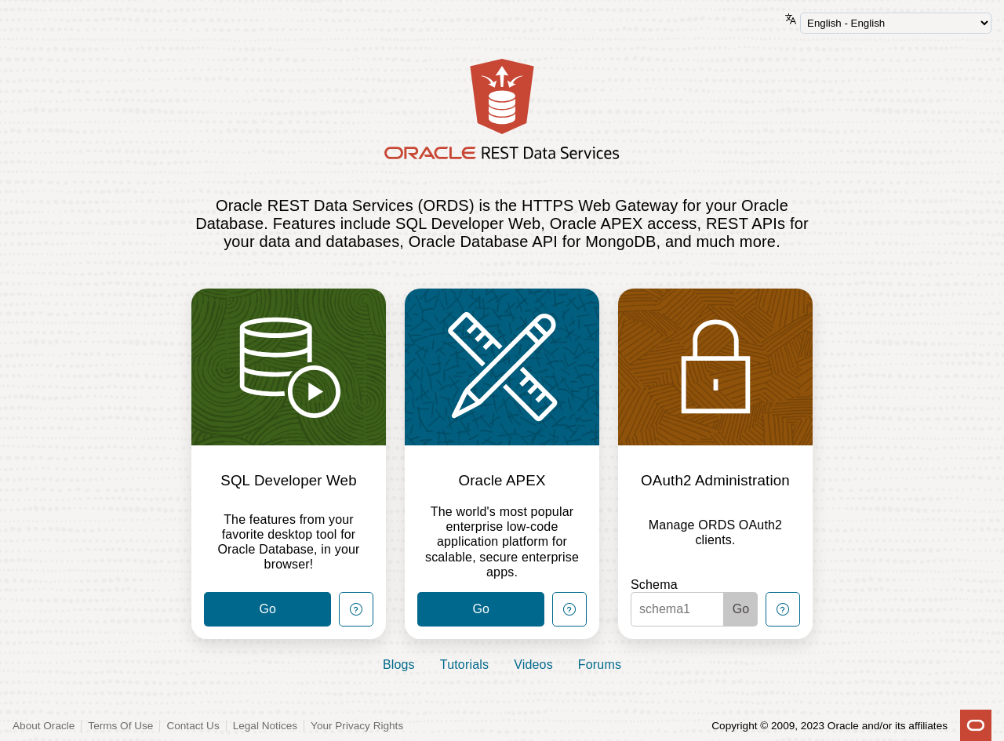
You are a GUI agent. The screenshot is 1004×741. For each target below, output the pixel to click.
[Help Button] (356, 609)
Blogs (399, 664)
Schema (654, 584)
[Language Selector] (895, 23)
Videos (533, 664)
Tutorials (464, 664)
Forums (599, 664)
